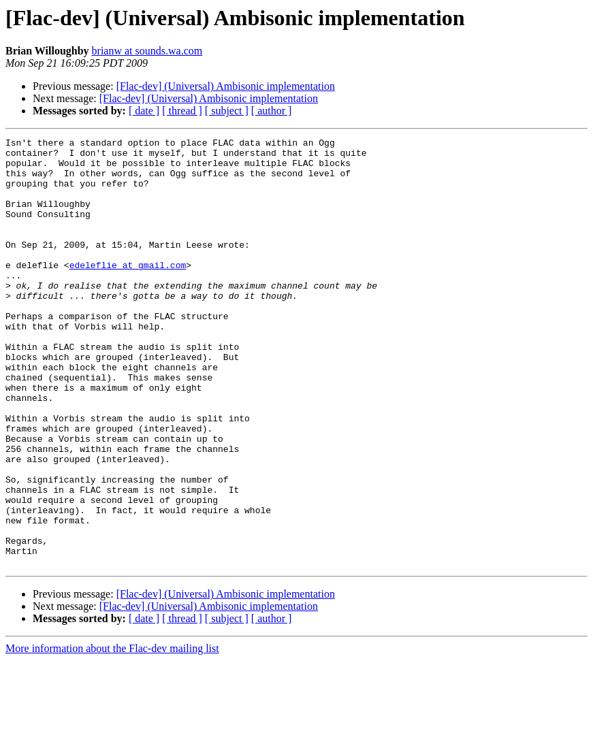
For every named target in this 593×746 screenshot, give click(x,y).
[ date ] (144, 110)
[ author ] (271, 110)
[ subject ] (227, 110)
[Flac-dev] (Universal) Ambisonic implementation (225, 86)
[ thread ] (182, 110)
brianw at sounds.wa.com (147, 50)
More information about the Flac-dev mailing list (112, 734)
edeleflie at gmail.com (128, 291)
